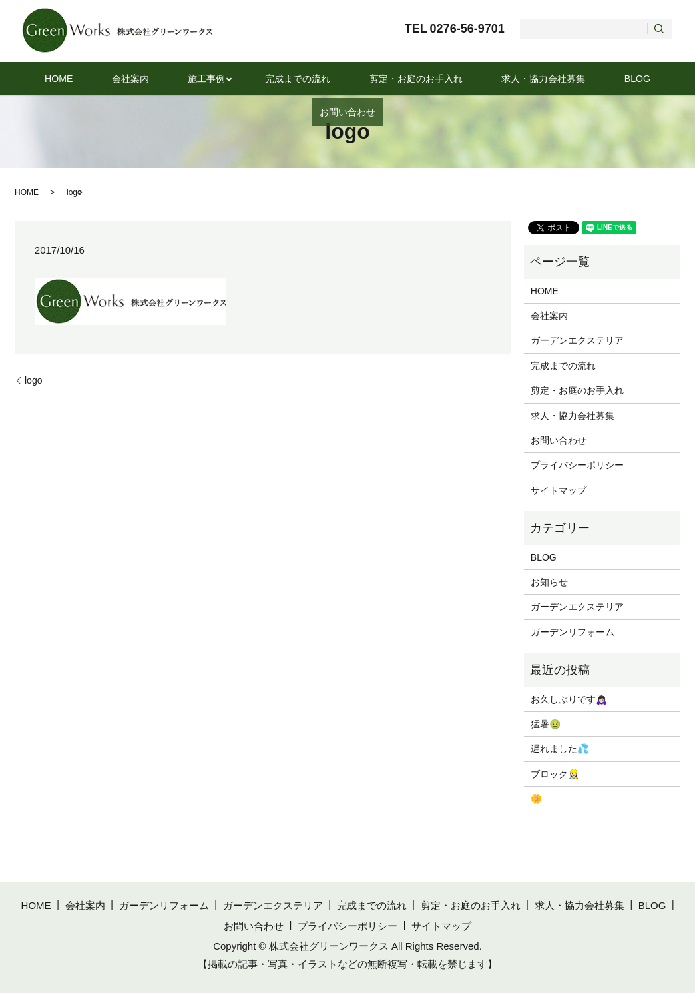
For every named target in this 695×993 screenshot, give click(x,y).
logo (33, 380)
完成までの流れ (257, 78)
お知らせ (549, 582)
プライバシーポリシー (577, 465)
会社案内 (108, 78)
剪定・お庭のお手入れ (365, 78)
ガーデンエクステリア (577, 340)
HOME (51, 78)
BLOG (563, 78)
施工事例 (170, 78)
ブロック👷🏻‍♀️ (555, 774)
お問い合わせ (629, 78)
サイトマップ (558, 490)
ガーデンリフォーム (572, 632)
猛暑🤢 (546, 724)
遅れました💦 (559, 748)
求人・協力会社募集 (482, 78)
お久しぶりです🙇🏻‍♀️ (569, 699)
